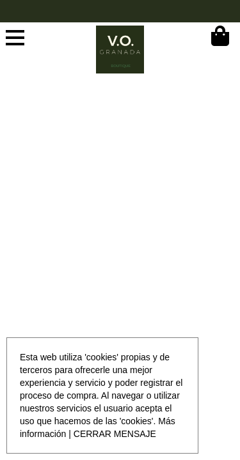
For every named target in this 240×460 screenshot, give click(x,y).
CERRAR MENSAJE (115, 434)
